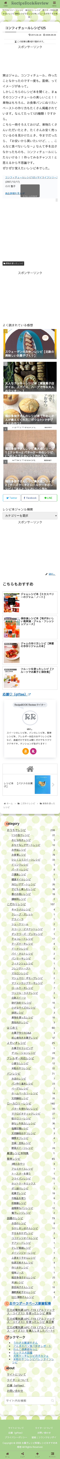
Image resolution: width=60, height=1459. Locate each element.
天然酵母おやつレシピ (33, 1133)
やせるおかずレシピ (33, 1233)
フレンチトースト (33, 968)
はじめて (31, 1028)
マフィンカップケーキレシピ (33, 983)
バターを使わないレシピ (33, 1108)
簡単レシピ (31, 1159)
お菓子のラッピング (33, 1048)
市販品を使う (33, 1198)
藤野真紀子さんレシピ (33, 1292)
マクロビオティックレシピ (33, 1113)
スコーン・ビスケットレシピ (33, 929)
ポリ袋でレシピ (33, 1188)
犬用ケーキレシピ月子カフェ (31, 1356)
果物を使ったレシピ (13, 263)
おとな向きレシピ (33, 840)
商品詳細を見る (14, 193)
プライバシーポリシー (16, 1437)
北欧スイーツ (33, 997)
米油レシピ (33, 1282)
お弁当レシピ (33, 849)
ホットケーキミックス (33, 1183)
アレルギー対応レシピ (31, 1058)
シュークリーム (33, 924)
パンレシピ (31, 1073)
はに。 (30, 729)
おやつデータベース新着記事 (30, 1303)
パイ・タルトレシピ (33, 953)
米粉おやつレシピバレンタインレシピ (33, 1360)
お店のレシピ (33, 1078)
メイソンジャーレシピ (33, 1252)
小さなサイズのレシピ (33, 1007)
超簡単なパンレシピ (33, 1208)
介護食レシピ (33, 874)
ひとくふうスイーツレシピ (33, 859)
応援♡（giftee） (17, 694)
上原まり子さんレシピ (33, 1257)
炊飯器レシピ (33, 1203)
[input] (30, 1401)
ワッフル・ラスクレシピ (33, 993)
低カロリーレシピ (33, 1118)
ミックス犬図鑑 (22, 1352)
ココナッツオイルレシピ (33, 1238)
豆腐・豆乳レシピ (33, 1143)
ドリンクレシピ (33, 864)
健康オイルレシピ (33, 879)
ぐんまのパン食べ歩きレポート (32, 1346)
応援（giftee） (16, 1385)
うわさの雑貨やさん (25, 1343)
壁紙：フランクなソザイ (44, 1437)
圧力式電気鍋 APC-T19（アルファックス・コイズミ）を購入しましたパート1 (31, 1329)
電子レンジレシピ (33, 1213)
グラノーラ (33, 919)
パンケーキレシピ (33, 958)
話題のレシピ (31, 1218)
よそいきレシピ (31, 1043)
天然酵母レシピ (33, 1098)
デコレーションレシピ (33, 1053)
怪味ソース (33, 1272)
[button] (52, 1400)
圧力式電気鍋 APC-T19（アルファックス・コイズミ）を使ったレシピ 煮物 (31, 1311)
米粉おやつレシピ (33, 1068)
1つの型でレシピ (33, 835)
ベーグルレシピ (33, 1088)
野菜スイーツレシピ (33, 1148)
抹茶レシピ (33, 1012)
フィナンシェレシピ (33, 963)
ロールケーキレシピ (33, 988)
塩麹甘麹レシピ (33, 1128)
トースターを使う (33, 1173)
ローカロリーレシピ (31, 1103)
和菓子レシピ (33, 1193)
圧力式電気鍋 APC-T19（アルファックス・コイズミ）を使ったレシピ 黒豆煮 (31, 1320)
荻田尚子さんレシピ (33, 1287)
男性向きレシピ (33, 1022)
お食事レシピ (33, 854)
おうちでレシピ (31, 830)
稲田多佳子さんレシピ (33, 1277)
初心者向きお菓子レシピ (33, 1037)
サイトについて (16, 1374)
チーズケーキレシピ (33, 943)
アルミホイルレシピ (33, 1168)
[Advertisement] (30, 58)
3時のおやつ (33, 1163)
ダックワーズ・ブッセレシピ (33, 934)
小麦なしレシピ (33, 1063)
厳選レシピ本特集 (31, 1153)
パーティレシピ (33, 869)
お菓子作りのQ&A (33, 1032)
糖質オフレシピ (33, 1138)
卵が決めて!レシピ (33, 1002)
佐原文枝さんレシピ (33, 1262)
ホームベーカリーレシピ (33, 1093)
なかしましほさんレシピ (33, 1228)
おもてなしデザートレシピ (33, 845)
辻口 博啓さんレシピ (33, 1297)
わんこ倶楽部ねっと (25, 1349)
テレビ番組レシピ (33, 1247)
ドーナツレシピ (33, 948)
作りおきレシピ (33, 1267)
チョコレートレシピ (33, 938)
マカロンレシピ (33, 973)
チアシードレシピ (33, 1243)
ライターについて (18, 1380)
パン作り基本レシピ (33, 1083)
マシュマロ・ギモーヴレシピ (33, 978)
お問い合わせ (15, 1391)
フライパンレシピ (33, 1178)
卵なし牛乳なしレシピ (33, 1123)
